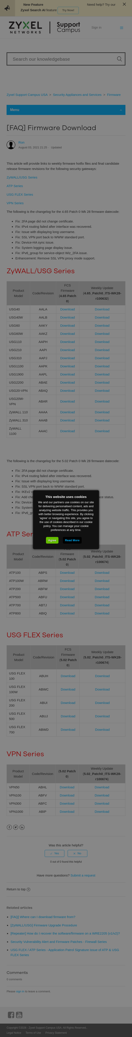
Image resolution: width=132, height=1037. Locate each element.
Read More (72, 540)
